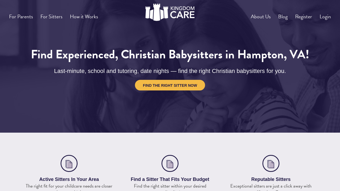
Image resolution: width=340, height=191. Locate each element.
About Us (247, 14)
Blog (273, 14)
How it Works (94, 14)
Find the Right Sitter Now (170, 85)
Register (298, 14)
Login (323, 14)
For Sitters (57, 14)
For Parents (23, 14)
